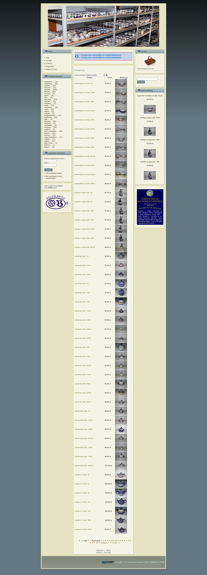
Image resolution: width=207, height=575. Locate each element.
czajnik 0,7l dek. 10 (82, 475)
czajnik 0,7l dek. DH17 (83, 529)
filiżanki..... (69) (50, 92)
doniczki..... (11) (50, 88)
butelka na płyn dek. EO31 (85, 229)
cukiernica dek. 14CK (83, 265)
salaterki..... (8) (49, 123)
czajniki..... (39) (50, 86)
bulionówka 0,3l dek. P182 (85, 165)
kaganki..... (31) (50, 101)
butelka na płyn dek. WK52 (85, 247)
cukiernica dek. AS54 (83, 311)
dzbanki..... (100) (50, 90)
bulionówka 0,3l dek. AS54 (85, 111)
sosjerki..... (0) (49, 129)
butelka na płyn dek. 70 (83, 202)
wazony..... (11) (50, 135)
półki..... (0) (48, 119)
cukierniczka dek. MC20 (84, 438)
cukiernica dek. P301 (83, 384)
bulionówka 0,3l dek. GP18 (85, 129)
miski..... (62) (49, 109)
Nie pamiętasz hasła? (54, 173)
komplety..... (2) (50, 103)
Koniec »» (116, 543)
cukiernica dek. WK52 (83, 393)
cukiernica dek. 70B (82, 302)
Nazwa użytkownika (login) (54, 158)
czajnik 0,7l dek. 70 (82, 493)
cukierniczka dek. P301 (83, 456)
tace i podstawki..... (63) (53, 131)
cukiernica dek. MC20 (83, 365)
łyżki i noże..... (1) (50, 143)
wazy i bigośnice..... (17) (53, 137)
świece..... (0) (49, 147)
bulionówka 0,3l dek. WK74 (85, 184)
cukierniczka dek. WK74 (84, 466)
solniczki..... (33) (50, 127)
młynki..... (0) (49, 111)
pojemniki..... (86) (50, 117)
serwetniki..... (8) (50, 125)
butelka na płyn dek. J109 (84, 238)
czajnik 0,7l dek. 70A (82, 502)
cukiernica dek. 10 (81, 256)
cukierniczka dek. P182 (83, 447)
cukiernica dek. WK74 (83, 402)
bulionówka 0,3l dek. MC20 (85, 156)
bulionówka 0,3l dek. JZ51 (84, 147)
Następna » (105, 543)
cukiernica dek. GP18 (83, 338)
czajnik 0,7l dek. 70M (83, 520)
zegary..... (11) (49, 141)
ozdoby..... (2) (49, 113)
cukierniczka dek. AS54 (83, 429)
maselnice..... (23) (51, 107)
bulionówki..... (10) (51, 82)
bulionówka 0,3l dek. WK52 (85, 174)
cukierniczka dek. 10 (82, 411)
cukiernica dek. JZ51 (82, 356)
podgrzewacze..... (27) (52, 115)
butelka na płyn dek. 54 (83, 193)
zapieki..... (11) (49, 139)
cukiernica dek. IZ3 (82, 347)
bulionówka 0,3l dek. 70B (84, 102)
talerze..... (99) (49, 133)
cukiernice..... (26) (51, 84)
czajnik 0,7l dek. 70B (82, 511)
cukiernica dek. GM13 (83, 329)
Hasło (46, 163)
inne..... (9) (48, 98)
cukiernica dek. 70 (81, 284)
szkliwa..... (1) (49, 145)
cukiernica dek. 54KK (83, 274)
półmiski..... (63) (50, 121)
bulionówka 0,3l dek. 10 (84, 83)
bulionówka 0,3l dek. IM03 (84, 138)
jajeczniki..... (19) (50, 99)
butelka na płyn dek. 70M (84, 220)
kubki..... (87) (49, 105)
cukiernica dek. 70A (82, 293)
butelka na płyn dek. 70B (84, 211)
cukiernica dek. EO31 (83, 320)
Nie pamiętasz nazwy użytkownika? (54, 177)
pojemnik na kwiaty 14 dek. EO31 (150, 96)
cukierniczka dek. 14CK (84, 420)
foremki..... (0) (49, 94)
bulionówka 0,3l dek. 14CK (85, 93)
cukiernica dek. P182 (83, 375)
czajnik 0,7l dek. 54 (82, 484)
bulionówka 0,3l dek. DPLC (85, 120)
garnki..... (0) (49, 96)
